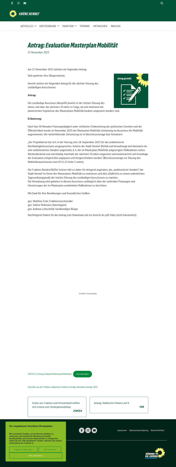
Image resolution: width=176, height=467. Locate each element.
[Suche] (158, 3)
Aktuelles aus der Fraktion (39, 387)
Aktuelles (81, 387)
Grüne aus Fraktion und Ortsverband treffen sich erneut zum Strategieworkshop (57, 407)
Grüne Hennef (29, 14)
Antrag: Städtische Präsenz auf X (119, 405)
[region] (36, 441)
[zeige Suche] (162, 3)
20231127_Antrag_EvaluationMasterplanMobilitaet (50, 374)
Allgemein (55, 387)
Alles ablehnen (50, 449)
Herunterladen (82, 374)
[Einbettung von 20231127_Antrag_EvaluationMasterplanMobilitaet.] (88, 293)
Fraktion (64, 387)
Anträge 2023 (91, 387)
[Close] (63, 424)
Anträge (72, 387)
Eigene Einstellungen (23, 449)
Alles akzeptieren (36, 455)
